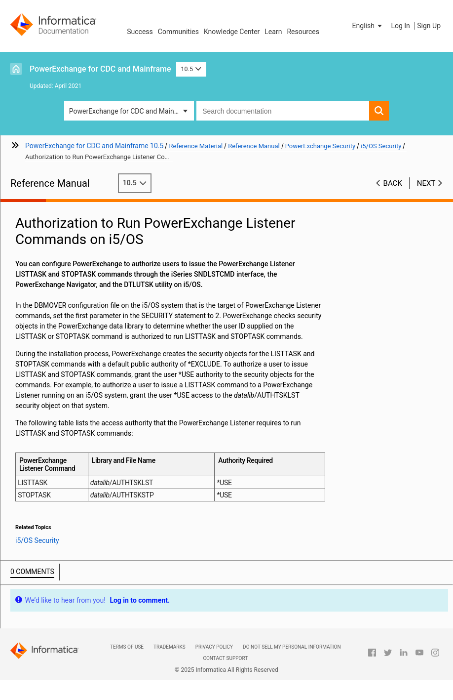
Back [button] (392, 183)
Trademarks (169, 647)
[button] (368, 25)
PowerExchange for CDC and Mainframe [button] (130, 111)
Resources (303, 32)
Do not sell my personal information (291, 647)
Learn (273, 32)
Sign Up (429, 26)
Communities (178, 32)
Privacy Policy (214, 647)
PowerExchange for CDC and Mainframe (100, 69)
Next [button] (426, 183)
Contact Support (225, 658)
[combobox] (282, 111)
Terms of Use (127, 647)
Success (140, 32)
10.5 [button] (191, 69)
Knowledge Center (232, 32)
